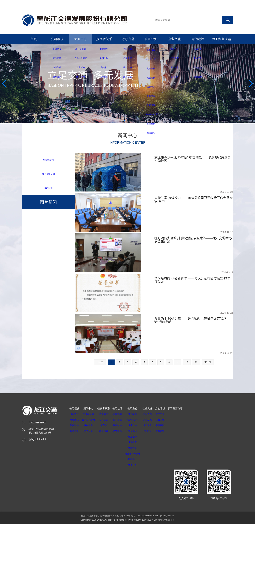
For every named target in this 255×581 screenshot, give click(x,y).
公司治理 (127, 39)
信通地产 (136, 493)
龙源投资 (136, 499)
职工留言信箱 (221, 39)
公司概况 (57, 39)
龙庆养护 (136, 482)
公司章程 (119, 477)
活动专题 (152, 471)
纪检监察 (165, 488)
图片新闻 (89, 488)
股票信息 (106, 471)
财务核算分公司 (135, 510)
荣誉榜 (152, 488)
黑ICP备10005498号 (143, 577)
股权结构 (119, 482)
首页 (33, 39)
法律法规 (119, 488)
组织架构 (74, 482)
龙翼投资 (136, 505)
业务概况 (136, 471)
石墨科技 (136, 516)
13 (196, 419)
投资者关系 (104, 39)
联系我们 (106, 488)
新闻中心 (80, 39)
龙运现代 (136, 488)
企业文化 (174, 39)
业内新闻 (48, 188)
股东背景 (74, 488)
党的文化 (165, 471)
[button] (124, 120)
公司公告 (106, 477)
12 (187, 419)
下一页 (208, 419)
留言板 (105, 482)
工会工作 (165, 477)
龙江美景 (152, 482)
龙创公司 (136, 522)
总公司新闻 (48, 159)
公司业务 (150, 39)
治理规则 (119, 471)
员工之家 (152, 477)
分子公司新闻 (48, 174)
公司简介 (74, 471)
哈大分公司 (136, 477)
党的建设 (197, 39)
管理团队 (74, 477)
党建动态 (165, 482)
